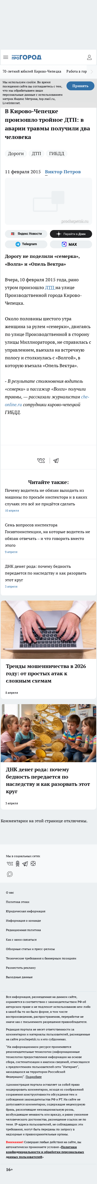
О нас (10, 892)
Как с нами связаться (21, 939)
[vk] (41, 460)
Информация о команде (23, 920)
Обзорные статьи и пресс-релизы (30, 949)
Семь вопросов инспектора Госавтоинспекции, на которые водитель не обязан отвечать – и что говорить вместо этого (48, 538)
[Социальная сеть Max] (71, 244)
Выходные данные (19, 977)
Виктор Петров (63, 172)
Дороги (16, 153)
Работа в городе (79, 71)
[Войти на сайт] (89, 57)
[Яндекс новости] (26, 234)
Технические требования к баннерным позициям (41, 958)
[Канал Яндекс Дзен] (71, 234)
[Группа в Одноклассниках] (17, 863)
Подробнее (34, 1077)
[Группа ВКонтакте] (10, 863)
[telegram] (58, 460)
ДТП (36, 153)
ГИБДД (56, 153)
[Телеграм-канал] (26, 244)
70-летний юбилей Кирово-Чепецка (32, 71)
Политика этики (17, 902)
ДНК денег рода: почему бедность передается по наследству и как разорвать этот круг (48, 577)
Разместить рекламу (21, 968)
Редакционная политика (23, 930)
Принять (80, 86)
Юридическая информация (25, 911)
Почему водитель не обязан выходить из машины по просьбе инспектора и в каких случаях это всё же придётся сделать (48, 501)
